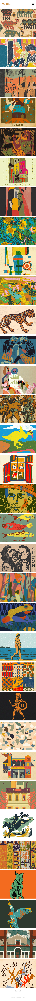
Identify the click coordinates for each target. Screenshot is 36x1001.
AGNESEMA (7, 4)
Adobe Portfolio (21, 997)
